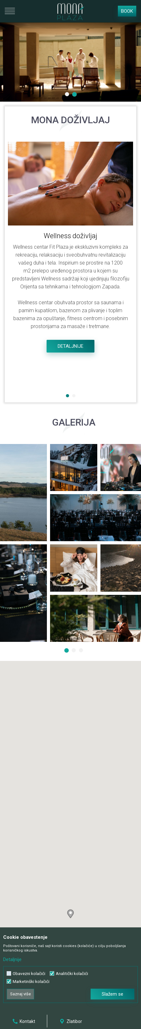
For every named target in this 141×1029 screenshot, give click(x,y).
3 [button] (81, 651)
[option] (70, 62)
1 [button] (68, 95)
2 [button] (75, 95)
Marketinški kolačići (31, 981)
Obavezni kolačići (29, 973)
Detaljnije (70, 346)
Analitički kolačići (72, 973)
